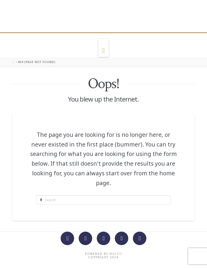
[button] (103, 48)
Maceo (115, 254)
